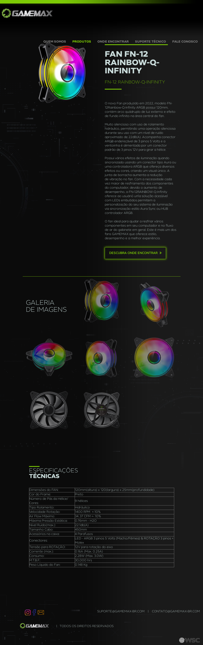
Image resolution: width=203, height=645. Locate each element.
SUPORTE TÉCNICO (150, 41)
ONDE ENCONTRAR (113, 41)
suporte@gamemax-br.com (121, 611)
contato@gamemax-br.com (176, 611)
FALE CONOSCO (185, 41)
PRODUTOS (81, 41)
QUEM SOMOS (56, 41)
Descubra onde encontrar (135, 252)
